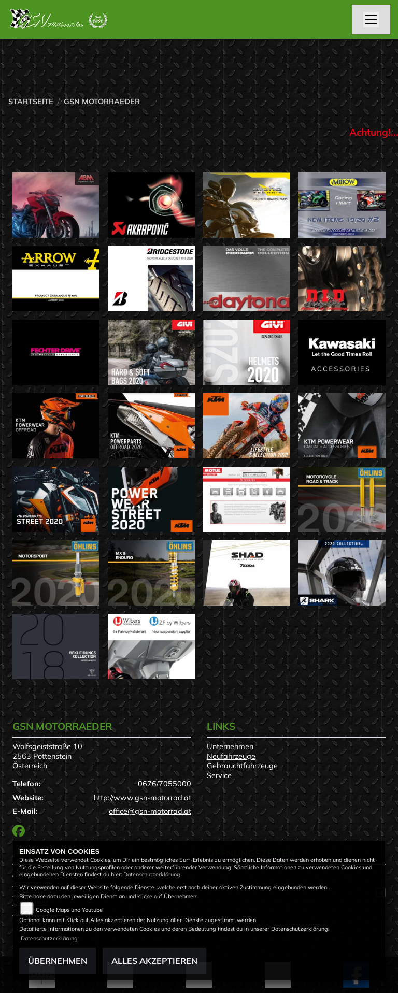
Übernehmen (57, 961)
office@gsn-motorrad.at (150, 811)
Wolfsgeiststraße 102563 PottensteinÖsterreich (47, 756)
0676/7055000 (164, 783)
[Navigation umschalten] (371, 20)
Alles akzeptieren (154, 961)
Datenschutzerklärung (151, 874)
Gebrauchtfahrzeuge (242, 765)
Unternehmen (230, 746)
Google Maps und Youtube (69, 909)
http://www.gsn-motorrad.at (142, 797)
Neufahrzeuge (231, 756)
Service (219, 775)
